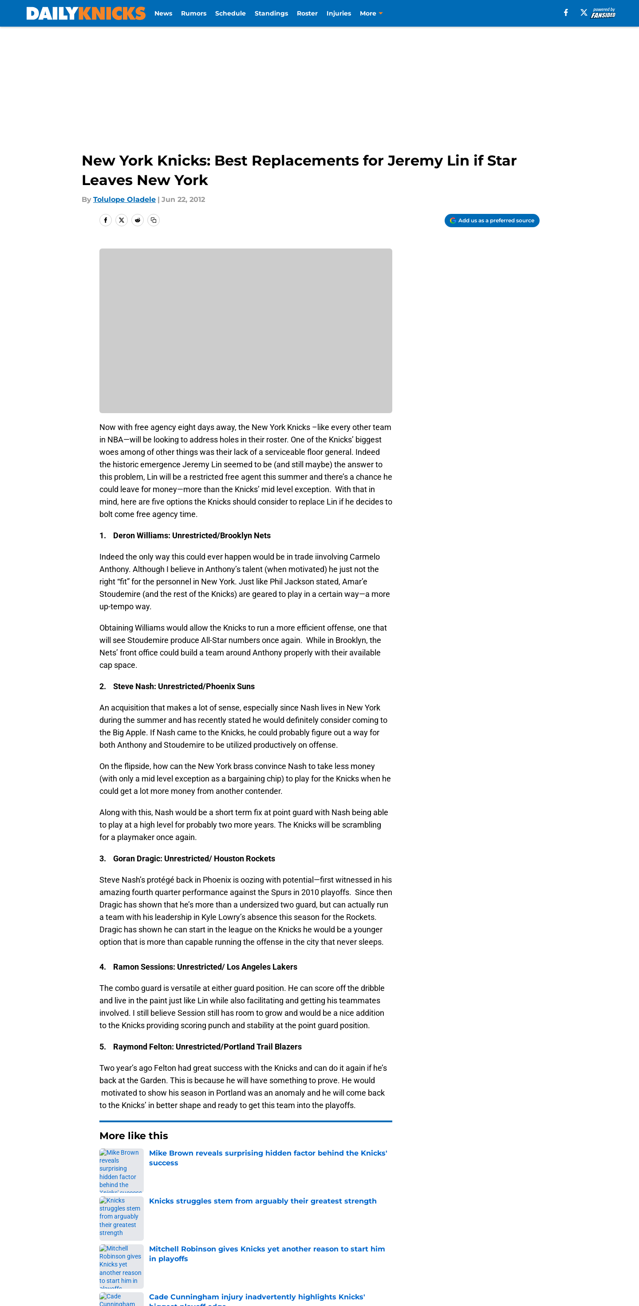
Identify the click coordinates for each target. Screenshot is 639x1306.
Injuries (339, 13)
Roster (307, 13)
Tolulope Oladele (124, 199)
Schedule (230, 13)
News (163, 13)
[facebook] (566, 12)
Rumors (193, 13)
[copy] (153, 220)
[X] (584, 12)
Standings (271, 13)
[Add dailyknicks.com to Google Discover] (492, 220)
